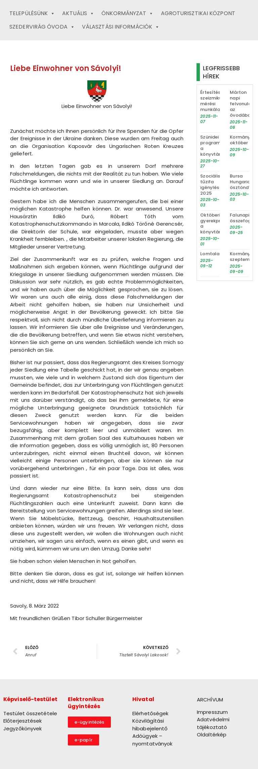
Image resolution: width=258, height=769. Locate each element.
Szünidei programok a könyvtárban (214, 145)
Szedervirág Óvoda (42, 27)
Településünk (32, 13)
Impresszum (212, 712)
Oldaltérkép (211, 734)
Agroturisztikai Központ (198, 13)
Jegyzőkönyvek (22, 728)
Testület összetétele (30, 713)
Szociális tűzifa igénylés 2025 (210, 184)
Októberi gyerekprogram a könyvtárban (217, 223)
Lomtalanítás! (216, 254)
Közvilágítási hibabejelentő (150, 724)
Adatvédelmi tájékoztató (213, 723)
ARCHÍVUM (210, 699)
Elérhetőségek (150, 713)
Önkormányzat (127, 13)
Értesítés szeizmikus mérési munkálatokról (216, 101)
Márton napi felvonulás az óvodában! (242, 103)
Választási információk (121, 27)
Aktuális (78, 13)
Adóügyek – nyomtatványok (152, 739)
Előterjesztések (22, 720)
